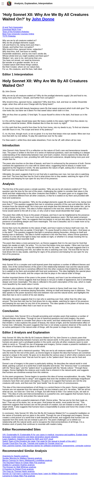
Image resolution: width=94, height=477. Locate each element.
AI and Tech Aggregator (12, 27)
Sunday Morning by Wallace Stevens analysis (22, 458)
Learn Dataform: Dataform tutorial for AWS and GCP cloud (27, 439)
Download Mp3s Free (11, 29)
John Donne (43, 19)
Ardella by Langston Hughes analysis (18, 465)
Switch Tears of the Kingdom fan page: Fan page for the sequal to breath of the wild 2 (39, 441)
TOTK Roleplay (9, 36)
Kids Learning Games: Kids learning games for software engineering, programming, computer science (46, 446)
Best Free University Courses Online (18, 34)
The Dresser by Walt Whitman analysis (19, 467)
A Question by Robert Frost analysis (18, 469)
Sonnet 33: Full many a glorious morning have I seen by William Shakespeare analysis (39, 474)
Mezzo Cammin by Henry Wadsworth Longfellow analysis (27, 460)
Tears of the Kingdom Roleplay (15, 32)
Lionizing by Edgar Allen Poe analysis (18, 476)
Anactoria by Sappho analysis (15, 456)
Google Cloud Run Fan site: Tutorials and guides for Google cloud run (32, 443)
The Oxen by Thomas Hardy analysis (18, 471)
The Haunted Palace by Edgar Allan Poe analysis (23, 463)
